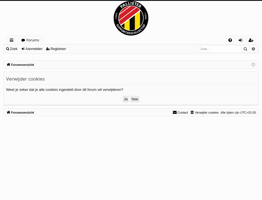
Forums (32, 40)
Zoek (14, 49)
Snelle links (12, 41)
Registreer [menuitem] (252, 41)
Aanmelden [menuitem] (242, 41)
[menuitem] (230, 40)
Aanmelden (34, 49)
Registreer (58, 49)
